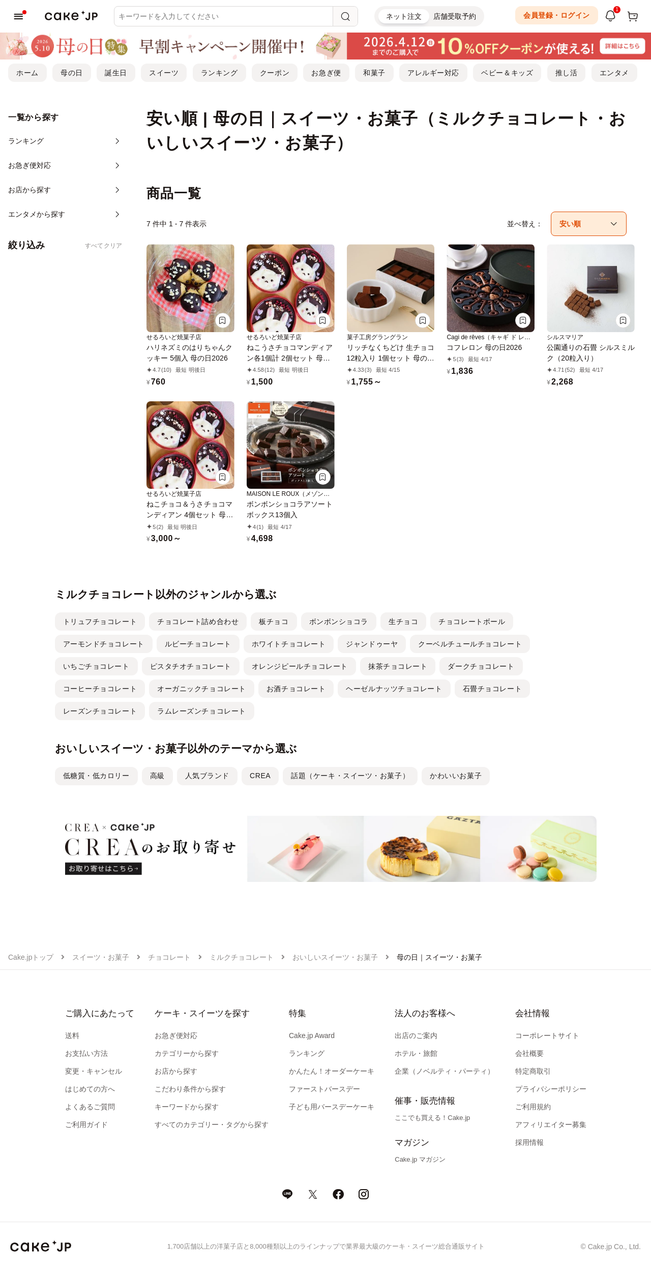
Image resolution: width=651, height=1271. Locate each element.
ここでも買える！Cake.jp (432, 1117)
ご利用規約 (533, 1107)
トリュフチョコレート (100, 621)
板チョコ (273, 621)
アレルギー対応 (433, 73)
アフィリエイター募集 (550, 1124)
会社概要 (529, 1053)
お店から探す (176, 1071)
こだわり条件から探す (190, 1089)
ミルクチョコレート (242, 957)
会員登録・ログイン (556, 15)
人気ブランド (207, 776)
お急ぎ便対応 (176, 1035)
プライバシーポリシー (550, 1089)
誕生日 (116, 73)
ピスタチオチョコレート (190, 666)
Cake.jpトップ (30, 957)
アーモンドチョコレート (103, 644)
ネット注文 (404, 16)
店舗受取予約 (454, 16)
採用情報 (529, 1142)
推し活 (566, 73)
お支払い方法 (86, 1053)
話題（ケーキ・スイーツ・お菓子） (350, 776)
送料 (72, 1035)
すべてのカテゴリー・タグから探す (212, 1124)
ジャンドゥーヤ (372, 644)
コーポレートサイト (547, 1035)
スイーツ (164, 73)
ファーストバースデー (324, 1089)
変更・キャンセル (93, 1071)
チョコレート (169, 957)
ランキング (219, 73)
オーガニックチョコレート (201, 689)
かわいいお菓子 (456, 776)
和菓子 (374, 73)
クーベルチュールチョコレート (470, 644)
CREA (260, 776)
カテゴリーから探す (187, 1053)
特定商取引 (533, 1071)
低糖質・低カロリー (96, 776)
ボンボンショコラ (338, 621)
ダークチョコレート (481, 666)
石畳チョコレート (492, 689)
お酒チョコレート (296, 689)
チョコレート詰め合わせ (198, 621)
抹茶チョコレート (397, 666)
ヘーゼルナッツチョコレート (394, 689)
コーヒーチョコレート (100, 689)
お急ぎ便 (326, 73)
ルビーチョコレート (198, 644)
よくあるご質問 (90, 1107)
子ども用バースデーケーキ (331, 1107)
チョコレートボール (471, 621)
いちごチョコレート (96, 666)
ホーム (27, 73)
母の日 (72, 73)
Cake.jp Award (312, 1035)
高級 (157, 776)
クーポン (274, 73)
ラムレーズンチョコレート (201, 711)
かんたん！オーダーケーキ (331, 1071)
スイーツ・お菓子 (100, 957)
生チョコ (403, 621)
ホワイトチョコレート (289, 644)
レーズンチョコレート (100, 711)
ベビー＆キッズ (507, 73)
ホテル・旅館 (416, 1053)
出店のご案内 (416, 1035)
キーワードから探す (187, 1107)
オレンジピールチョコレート (300, 666)
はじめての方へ (90, 1089)
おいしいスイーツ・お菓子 (335, 957)
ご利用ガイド (86, 1124)
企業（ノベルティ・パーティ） (444, 1071)
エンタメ (614, 73)
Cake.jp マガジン (420, 1159)
